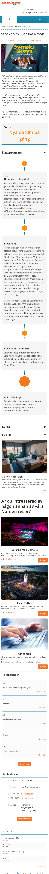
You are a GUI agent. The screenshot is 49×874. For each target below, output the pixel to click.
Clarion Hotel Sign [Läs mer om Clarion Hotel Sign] (12, 476)
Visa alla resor (24, 764)
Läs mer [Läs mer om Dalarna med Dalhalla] (42, 560)
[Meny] (39, 19)
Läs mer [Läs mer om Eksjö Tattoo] (42, 613)
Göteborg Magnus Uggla (11, 719)
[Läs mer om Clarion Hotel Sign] (24, 466)
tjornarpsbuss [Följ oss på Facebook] (27, 794)
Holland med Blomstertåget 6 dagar (16, 688)
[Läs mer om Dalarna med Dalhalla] (24, 539)
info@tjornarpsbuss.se (30, 787)
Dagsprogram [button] (22, 40)
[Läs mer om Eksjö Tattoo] (24, 590)
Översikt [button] (11, 40)
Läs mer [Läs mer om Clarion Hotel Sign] (43, 491)
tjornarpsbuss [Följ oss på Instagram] (27, 798)
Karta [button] (32, 40)
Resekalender (10, 674)
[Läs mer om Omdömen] (24, 643)
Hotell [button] (38, 40)
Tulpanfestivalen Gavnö (11, 751)
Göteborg (6, 703)
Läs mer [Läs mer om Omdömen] (42, 667)
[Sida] (9, 19)
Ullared (5, 735)
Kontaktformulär (24, 819)
